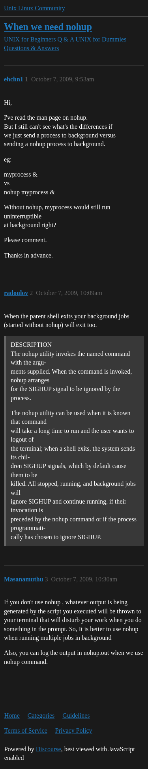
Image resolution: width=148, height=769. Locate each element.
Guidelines (76, 715)
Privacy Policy (73, 730)
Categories (41, 715)
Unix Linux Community (34, 8)
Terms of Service (25, 730)
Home (12, 715)
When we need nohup (48, 26)
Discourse (48, 749)
